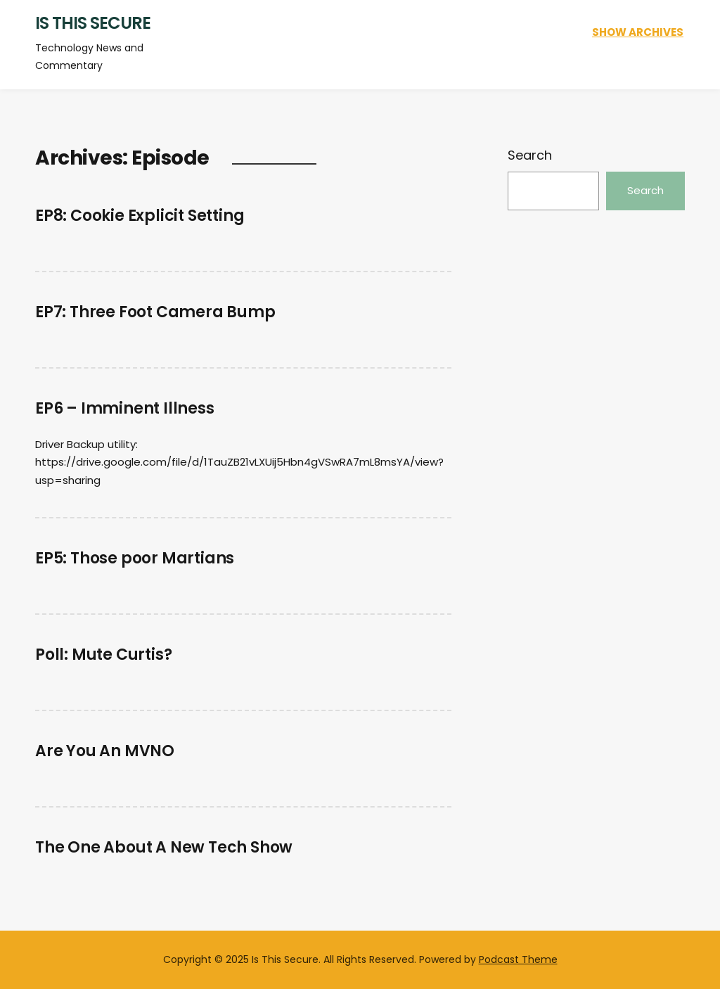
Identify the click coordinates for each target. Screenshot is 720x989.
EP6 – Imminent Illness (124, 408)
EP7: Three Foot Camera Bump (155, 312)
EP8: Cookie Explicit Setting (139, 215)
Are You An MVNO (104, 751)
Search (530, 155)
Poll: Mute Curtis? (103, 654)
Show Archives (637, 32)
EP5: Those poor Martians (134, 558)
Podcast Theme (518, 959)
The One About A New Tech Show (163, 847)
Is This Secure (92, 22)
